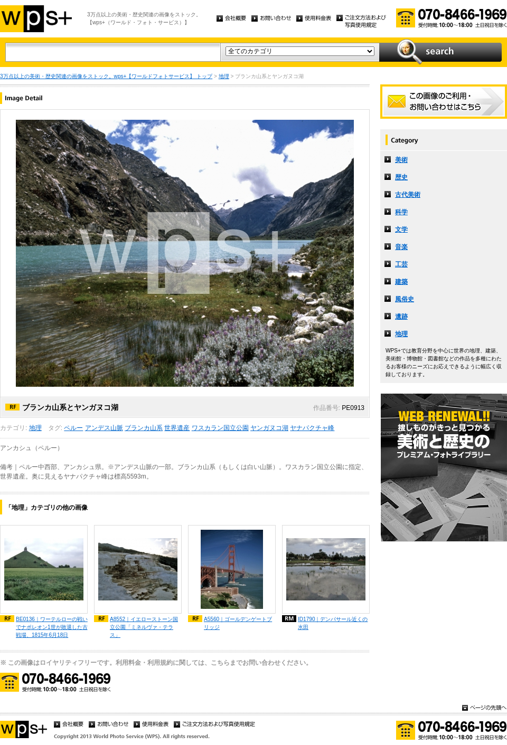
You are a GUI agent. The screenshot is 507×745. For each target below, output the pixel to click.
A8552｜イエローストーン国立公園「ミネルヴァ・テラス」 (144, 627)
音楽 (401, 247)
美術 (401, 160)
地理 (224, 76)
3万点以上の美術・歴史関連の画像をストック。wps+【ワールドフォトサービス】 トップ (106, 76)
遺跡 (401, 316)
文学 (401, 229)
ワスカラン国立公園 (220, 428)
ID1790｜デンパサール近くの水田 (333, 623)
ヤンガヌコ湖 (269, 428)
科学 (401, 212)
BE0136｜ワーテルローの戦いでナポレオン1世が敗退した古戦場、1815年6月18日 (52, 627)
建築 (401, 281)
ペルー (73, 428)
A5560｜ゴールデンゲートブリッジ (238, 623)
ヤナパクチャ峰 (312, 428)
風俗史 (404, 299)
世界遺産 (177, 428)
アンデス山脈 (104, 428)
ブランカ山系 (144, 428)
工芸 (401, 264)
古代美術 (407, 194)
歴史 (401, 177)
